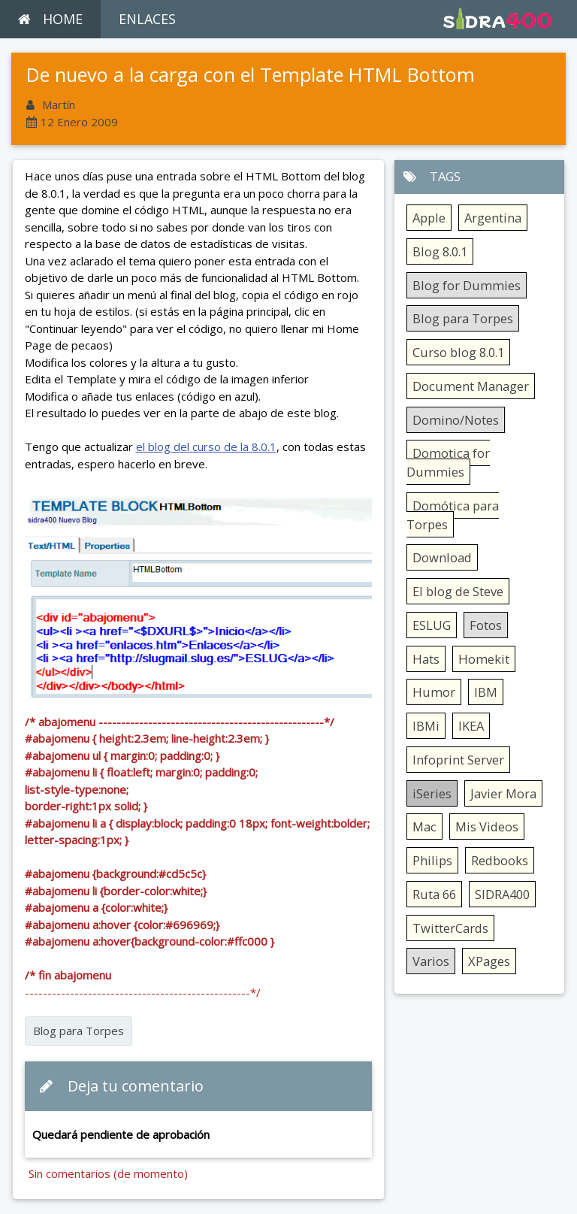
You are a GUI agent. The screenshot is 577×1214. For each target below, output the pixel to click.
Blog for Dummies (466, 285)
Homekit (483, 659)
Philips (432, 860)
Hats (426, 659)
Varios (430, 961)
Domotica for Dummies (448, 462)
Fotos (486, 625)
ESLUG (431, 625)
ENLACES (147, 19)
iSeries (432, 793)
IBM (485, 692)
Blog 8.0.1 (439, 251)
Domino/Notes (455, 419)
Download (442, 557)
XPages (489, 961)
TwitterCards (450, 928)
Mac (424, 826)
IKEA (471, 725)
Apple (429, 217)
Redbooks (499, 860)
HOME (50, 19)
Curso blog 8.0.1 (458, 352)
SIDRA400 (502, 894)
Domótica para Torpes (452, 515)
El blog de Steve (457, 591)
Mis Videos (486, 826)
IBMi (426, 725)
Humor (433, 692)
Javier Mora (503, 793)
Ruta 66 (434, 894)
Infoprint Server (458, 759)
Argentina (492, 217)
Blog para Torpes (78, 1030)
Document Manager (470, 386)
